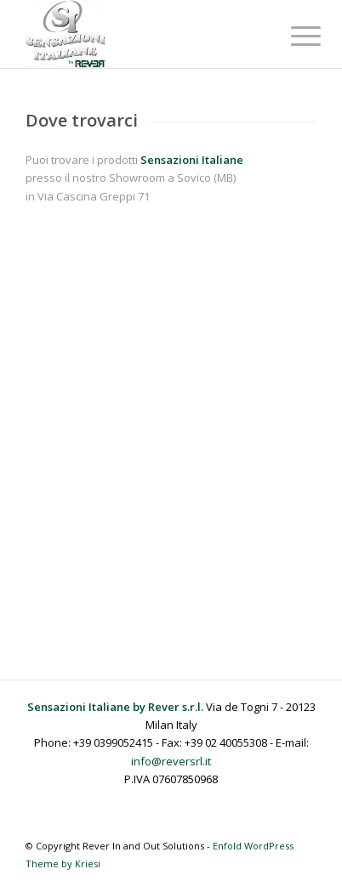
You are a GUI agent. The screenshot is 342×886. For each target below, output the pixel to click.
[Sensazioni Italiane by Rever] (142, 34)
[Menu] (292, 36)
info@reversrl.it (171, 761)
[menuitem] (292, 36)
